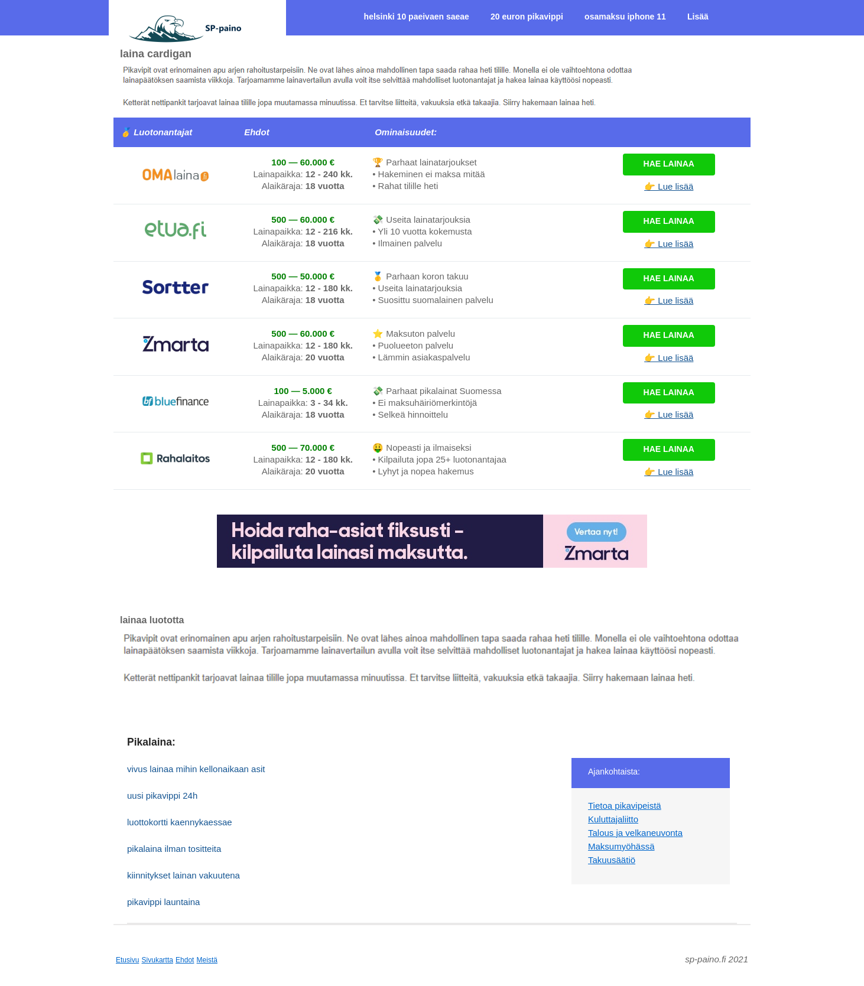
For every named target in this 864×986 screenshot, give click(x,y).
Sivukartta (157, 960)
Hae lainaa (669, 163)
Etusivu (127, 960)
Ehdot (185, 960)
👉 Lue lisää (668, 186)
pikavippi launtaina (163, 902)
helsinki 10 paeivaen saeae (416, 16)
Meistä (207, 960)
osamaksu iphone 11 (625, 16)
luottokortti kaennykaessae (179, 822)
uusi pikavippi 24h (162, 795)
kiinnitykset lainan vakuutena (183, 875)
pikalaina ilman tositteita (174, 849)
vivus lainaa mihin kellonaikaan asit (196, 769)
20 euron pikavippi (527, 16)
